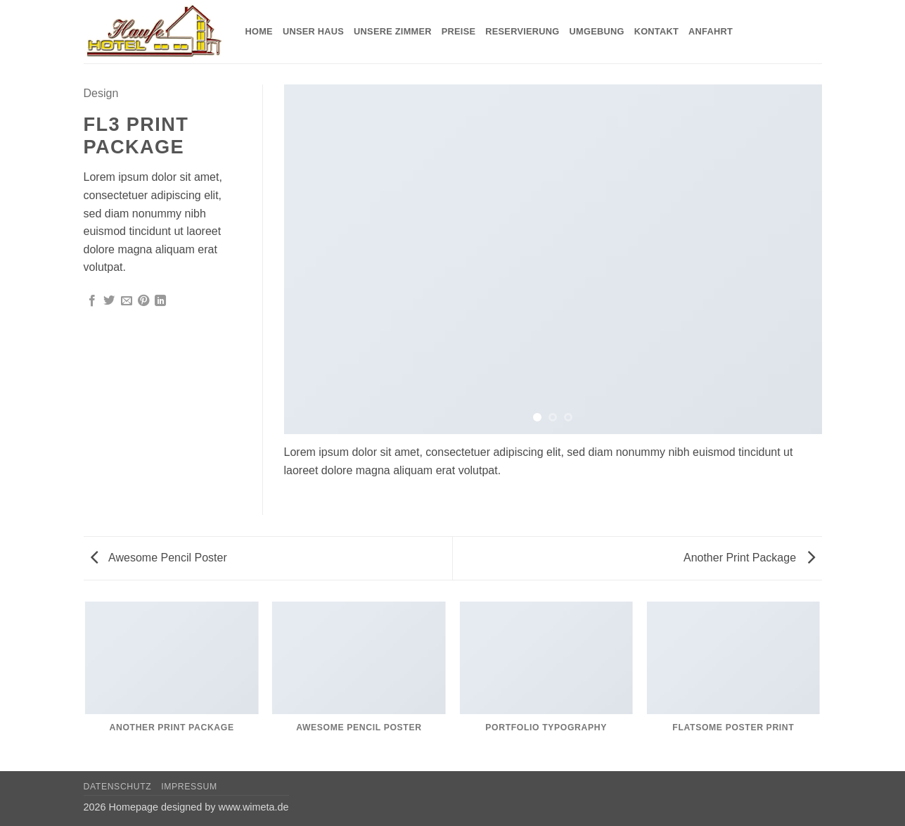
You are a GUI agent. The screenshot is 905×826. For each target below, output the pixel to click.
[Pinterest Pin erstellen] (143, 301)
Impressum (189, 787)
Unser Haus (313, 31)
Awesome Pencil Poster (159, 558)
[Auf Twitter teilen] (109, 301)
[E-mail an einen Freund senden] (126, 301)
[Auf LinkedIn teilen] (160, 301)
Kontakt (656, 31)
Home (259, 31)
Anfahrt (710, 31)
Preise (458, 31)
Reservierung (522, 31)
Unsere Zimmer (393, 31)
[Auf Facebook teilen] (92, 301)
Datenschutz (118, 787)
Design (101, 93)
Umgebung (597, 31)
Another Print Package (749, 558)
